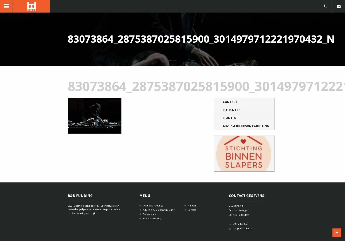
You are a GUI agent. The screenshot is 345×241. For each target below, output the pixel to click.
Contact (230, 102)
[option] (244, 154)
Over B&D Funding (152, 205)
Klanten (229, 118)
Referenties (231, 110)
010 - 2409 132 (240, 223)
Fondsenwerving (152, 218)
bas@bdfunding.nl (243, 228)
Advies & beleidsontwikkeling (246, 126)
